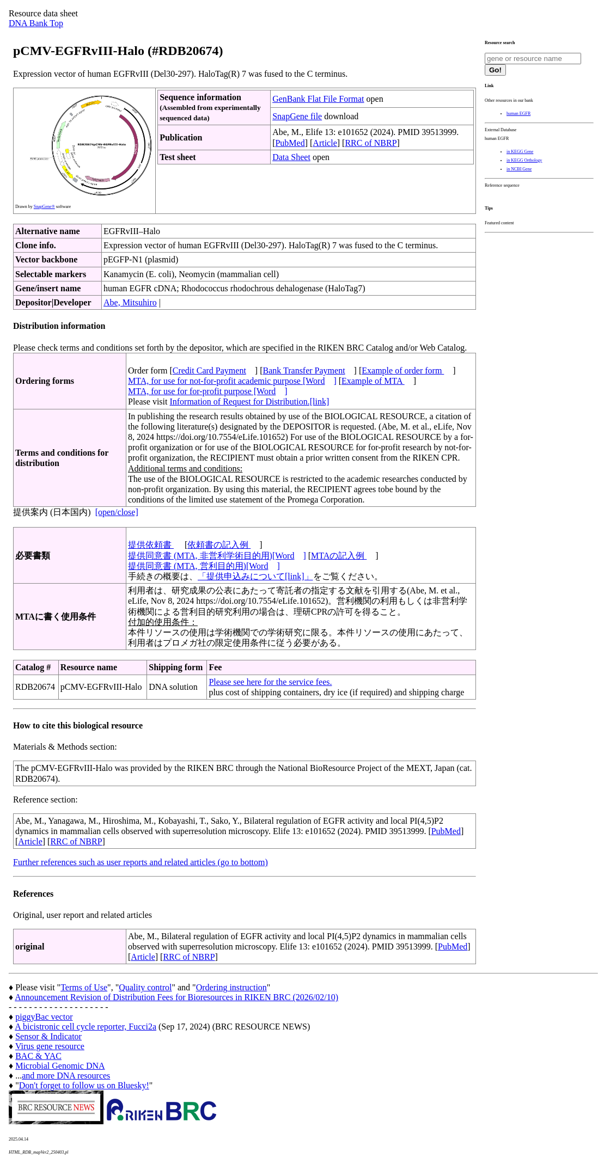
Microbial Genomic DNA (60, 1065)
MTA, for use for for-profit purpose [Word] (208, 391)
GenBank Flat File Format (318, 98)
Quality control (145, 987)
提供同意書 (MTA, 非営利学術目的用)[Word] (217, 555)
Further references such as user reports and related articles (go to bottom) (140, 862)
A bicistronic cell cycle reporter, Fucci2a (85, 1026)
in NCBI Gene (519, 169)
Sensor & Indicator (48, 1036)
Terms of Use (83, 987)
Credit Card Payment (209, 370)
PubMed (289, 143)
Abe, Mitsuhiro (130, 302)
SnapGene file (297, 116)
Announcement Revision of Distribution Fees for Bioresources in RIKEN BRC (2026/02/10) (176, 997)
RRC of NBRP (370, 143)
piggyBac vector (43, 1016)
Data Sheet (291, 157)
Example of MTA (373, 380)
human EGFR (518, 113)
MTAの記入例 (339, 555)
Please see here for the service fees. (270, 682)
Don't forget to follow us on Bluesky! (84, 1085)
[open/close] (116, 512)
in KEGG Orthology (524, 160)
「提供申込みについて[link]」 (255, 576)
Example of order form (403, 370)
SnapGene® (44, 206)
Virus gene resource (49, 1046)
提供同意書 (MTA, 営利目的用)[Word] (204, 566)
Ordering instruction (231, 987)
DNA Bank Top (36, 23)
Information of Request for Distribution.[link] (249, 401)
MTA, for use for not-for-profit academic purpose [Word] (232, 380)
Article (325, 143)
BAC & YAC (38, 1056)
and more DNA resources (66, 1075)
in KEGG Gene (520, 151)
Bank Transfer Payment (304, 370)
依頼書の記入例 (219, 544)
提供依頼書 (151, 544)
